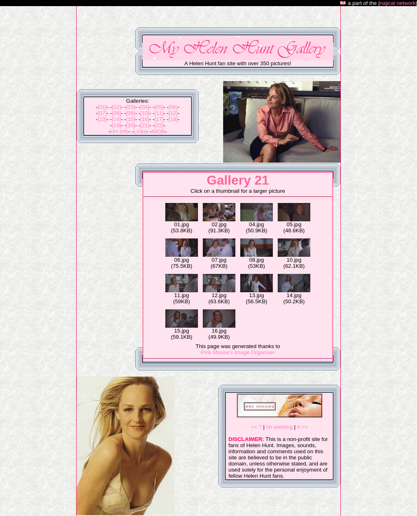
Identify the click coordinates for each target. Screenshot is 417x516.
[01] (102, 107)
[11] (158, 113)
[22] (158, 125)
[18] (173, 119)
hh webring (279, 427)
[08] (116, 113)
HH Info (119, 131)
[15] (130, 119)
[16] (144, 119)
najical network (397, 3)
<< (254, 427)
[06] (173, 107)
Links (140, 131)
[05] (158, 107)
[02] (116, 107)
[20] (130, 125)
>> (305, 427)
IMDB (158, 131)
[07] (102, 113)
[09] (130, 113)
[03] (130, 107)
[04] (144, 107)
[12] (173, 113)
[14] (116, 119)
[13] (102, 119)
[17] (158, 119)
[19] (116, 125)
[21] (144, 125)
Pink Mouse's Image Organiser (238, 352)
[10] (144, 113)
